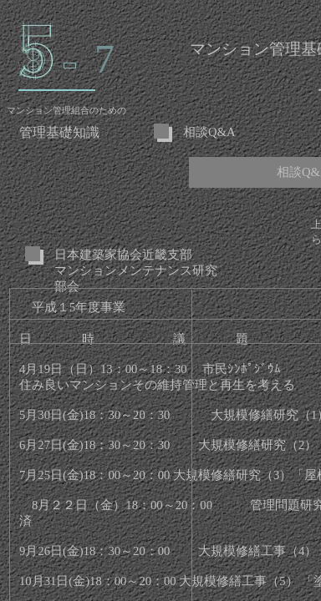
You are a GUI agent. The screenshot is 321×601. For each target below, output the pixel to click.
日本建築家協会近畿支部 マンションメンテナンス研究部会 (135, 270)
